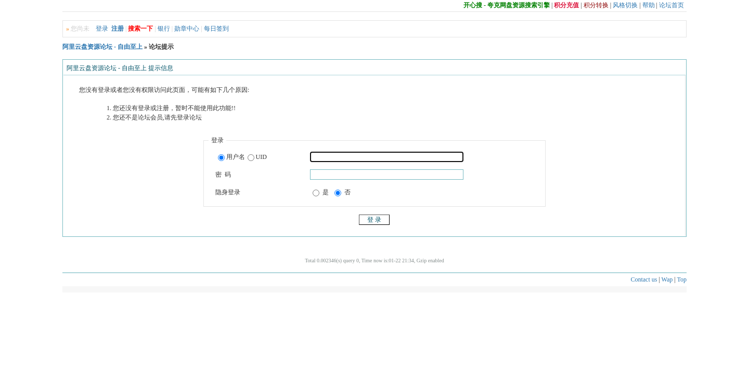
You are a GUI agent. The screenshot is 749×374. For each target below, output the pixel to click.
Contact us (643, 279)
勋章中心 (186, 28)
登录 (102, 28)
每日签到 (216, 28)
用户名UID (242, 157)
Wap (667, 279)
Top (682, 279)
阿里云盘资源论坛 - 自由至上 (102, 46)
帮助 (648, 5)
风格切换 (625, 5)
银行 (164, 28)
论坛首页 (671, 5)
